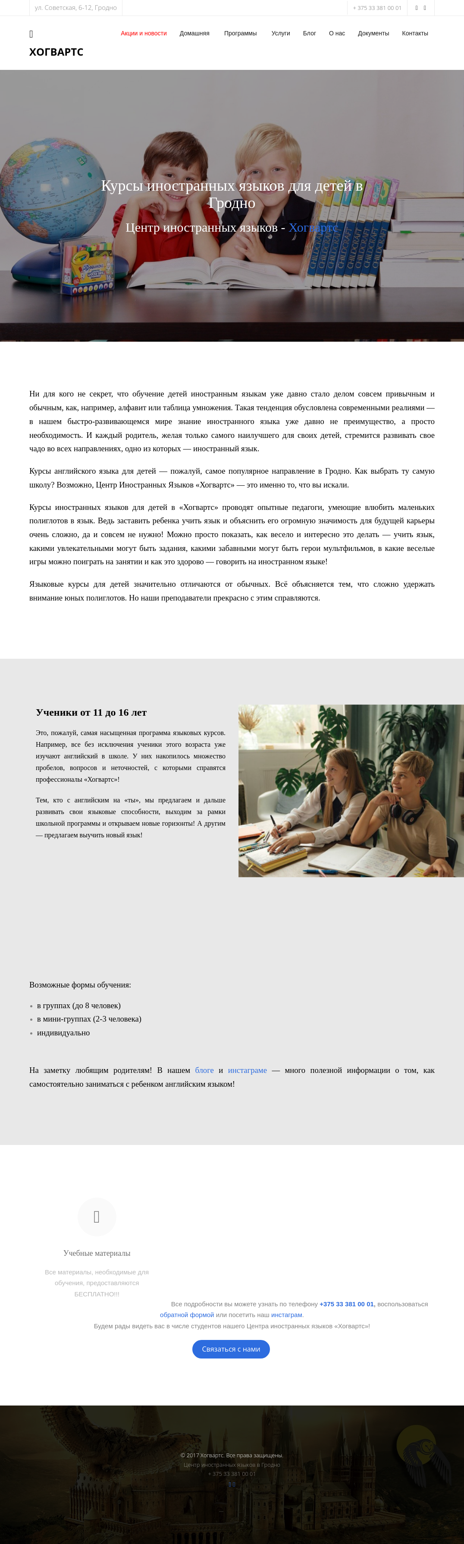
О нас (337, 33)
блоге (204, 1070)
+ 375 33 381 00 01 (377, 8)
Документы (373, 33)
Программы (240, 33)
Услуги (281, 33)
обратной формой (187, 1314)
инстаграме (247, 1070)
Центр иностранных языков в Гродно (232, 1465)
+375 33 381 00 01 (347, 1304)
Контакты (415, 33)
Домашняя (195, 33)
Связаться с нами (231, 1349)
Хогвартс (313, 227)
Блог (309, 33)
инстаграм (286, 1314)
